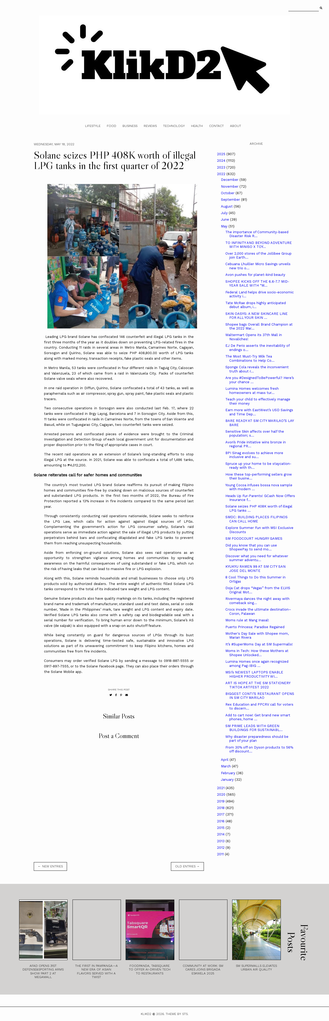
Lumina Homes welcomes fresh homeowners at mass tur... (252, 391)
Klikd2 (146, 1014)
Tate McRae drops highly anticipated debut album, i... (255, 305)
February (228, 773)
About (235, 126)
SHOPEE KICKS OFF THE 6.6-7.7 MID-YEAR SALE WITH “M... (257, 284)
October (228, 193)
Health (197, 126)
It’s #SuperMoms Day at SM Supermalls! (259, 644)
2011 (221, 854)
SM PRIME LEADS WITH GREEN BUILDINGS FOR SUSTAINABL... (254, 728)
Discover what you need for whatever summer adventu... (256, 558)
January (228, 780)
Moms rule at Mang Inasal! (247, 620)
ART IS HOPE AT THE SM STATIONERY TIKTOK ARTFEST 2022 (257, 685)
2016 (221, 821)
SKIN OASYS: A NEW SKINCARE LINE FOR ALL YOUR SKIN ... (256, 316)
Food (111, 126)
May (224, 226)
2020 (221, 794)
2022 (221, 174)
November (230, 186)
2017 (221, 814)
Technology (174, 126)
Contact (216, 126)
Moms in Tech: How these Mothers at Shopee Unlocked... (256, 653)
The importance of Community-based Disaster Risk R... (256, 234)
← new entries (50, 866)
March (226, 766)
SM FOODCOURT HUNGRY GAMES (253, 538)
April (225, 760)
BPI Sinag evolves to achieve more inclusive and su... (254, 455)
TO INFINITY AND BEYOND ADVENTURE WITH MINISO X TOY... (258, 245)
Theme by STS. (177, 1014)
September (231, 200)
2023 (221, 167)
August (227, 206)
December (230, 180)
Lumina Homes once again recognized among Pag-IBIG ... (256, 664)
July (225, 213)
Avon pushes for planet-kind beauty (255, 275)
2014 (221, 834)
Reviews (150, 126)
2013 (221, 841)
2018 (221, 808)
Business (129, 126)
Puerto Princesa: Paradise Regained (255, 627)
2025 (221, 154)
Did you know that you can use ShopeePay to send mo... (251, 547)
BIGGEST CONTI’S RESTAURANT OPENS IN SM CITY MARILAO (259, 696)
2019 (221, 801)
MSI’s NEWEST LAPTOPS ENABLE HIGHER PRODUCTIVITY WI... (254, 674)
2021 (221, 788)
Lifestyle (93, 126)
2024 (221, 161)
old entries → (187, 866)
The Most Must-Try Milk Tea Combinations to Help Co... (250, 358)
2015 (221, 828)
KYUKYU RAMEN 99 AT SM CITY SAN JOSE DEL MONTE (255, 569)
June (225, 219)
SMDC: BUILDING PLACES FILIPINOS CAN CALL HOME (256, 519)
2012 (221, 848)
